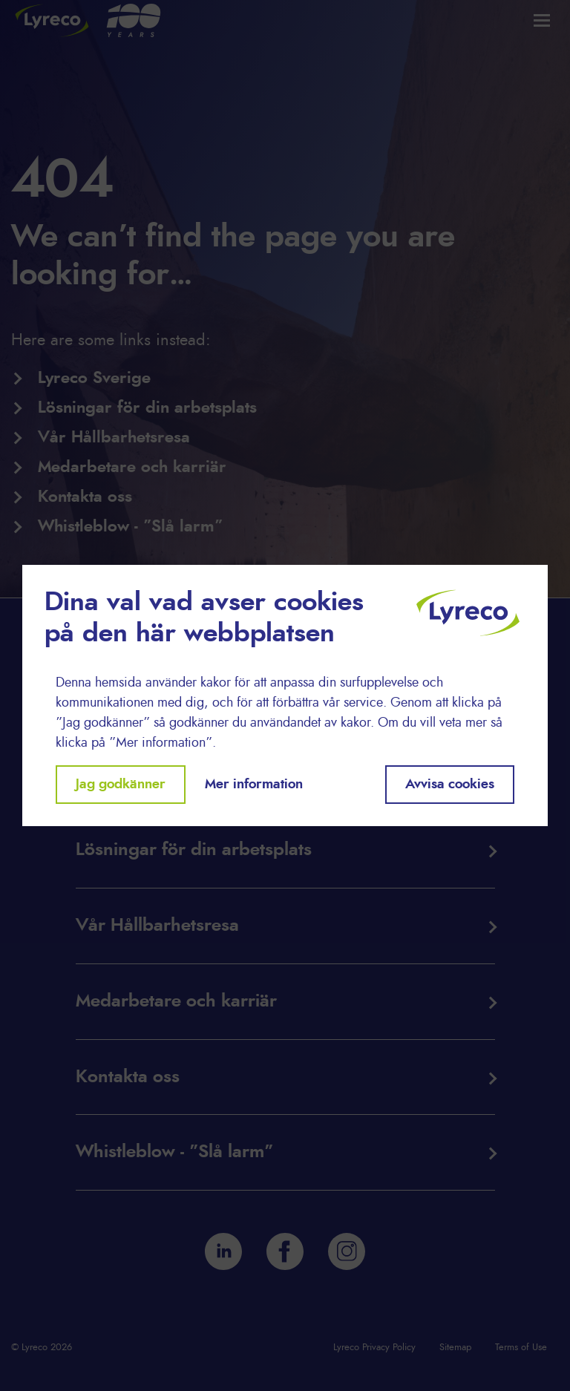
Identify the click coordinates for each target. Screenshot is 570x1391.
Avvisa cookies (449, 784)
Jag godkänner (121, 784)
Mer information (254, 784)
